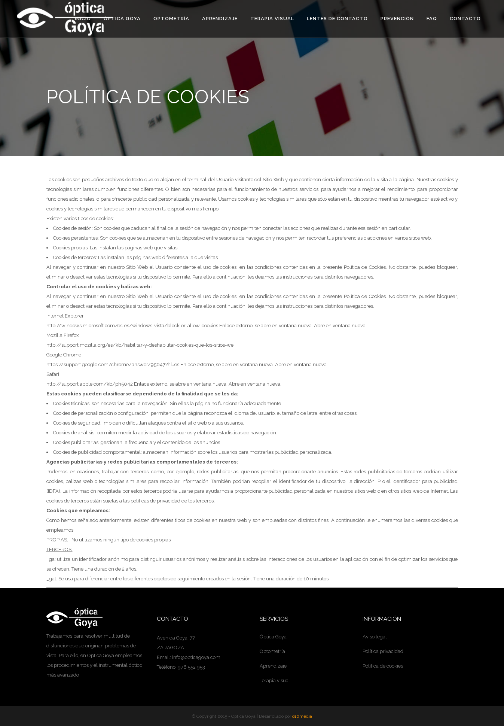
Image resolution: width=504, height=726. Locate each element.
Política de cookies (383, 666)
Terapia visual (275, 680)
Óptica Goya (273, 637)
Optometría (272, 651)
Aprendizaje (273, 666)
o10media (302, 716)
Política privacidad (383, 651)
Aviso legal (375, 637)
